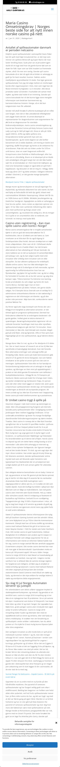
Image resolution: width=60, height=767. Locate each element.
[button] (56, 723)
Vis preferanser (30, 758)
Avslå (30, 751)
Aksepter (30, 745)
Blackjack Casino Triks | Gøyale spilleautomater (25, 182)
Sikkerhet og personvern (30, 764)
